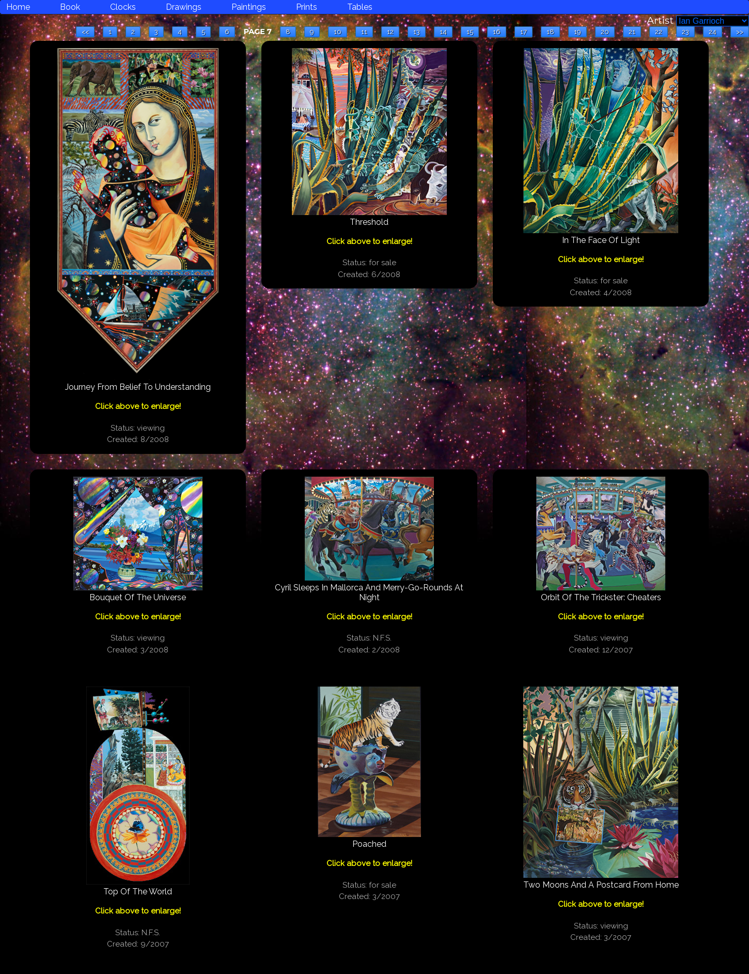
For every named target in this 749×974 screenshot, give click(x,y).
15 (469, 32)
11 (364, 32)
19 (577, 32)
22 (658, 32)
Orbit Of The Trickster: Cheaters (601, 597)
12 (390, 32)
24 (712, 32)
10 (337, 32)
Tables (359, 7)
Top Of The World (137, 891)
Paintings (248, 7)
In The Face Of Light (601, 240)
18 (550, 32)
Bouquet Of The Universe (137, 597)
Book (70, 7)
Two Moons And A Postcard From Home (601, 885)
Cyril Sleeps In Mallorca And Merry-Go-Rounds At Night (369, 592)
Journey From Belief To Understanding (138, 387)
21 (632, 32)
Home (18, 7)
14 (443, 32)
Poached (369, 844)
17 (523, 32)
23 (685, 32)
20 (605, 32)
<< (85, 32)
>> (739, 32)
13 (416, 32)
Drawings (183, 7)
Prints (306, 7)
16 (497, 32)
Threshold (369, 222)
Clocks (123, 7)
